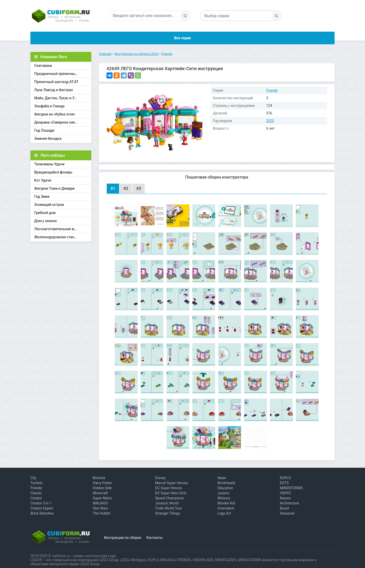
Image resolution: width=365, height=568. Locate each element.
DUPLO (285, 478)
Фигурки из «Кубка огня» (54, 114)
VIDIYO (285, 493)
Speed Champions (169, 498)
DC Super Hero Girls (170, 493)
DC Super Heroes (168, 488)
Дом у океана (45, 221)
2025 (270, 121)
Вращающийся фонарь (53, 172)
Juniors (223, 493)
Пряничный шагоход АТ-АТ (56, 82)
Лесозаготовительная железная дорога (62, 229)
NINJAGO (100, 503)
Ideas (221, 478)
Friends (272, 90)
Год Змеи (41, 196)
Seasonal (287, 513)
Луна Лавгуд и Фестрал (53, 90)
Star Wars (100, 508)
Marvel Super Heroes (171, 483)
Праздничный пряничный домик (61, 74)
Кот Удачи (42, 180)
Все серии (182, 38)
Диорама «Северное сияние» (58, 122)
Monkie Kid (226, 503)
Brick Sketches (42, 513)
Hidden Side (102, 488)
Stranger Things (167, 513)
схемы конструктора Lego (94, 556)
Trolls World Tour (168, 508)
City (33, 478)
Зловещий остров (49, 205)
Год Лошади (44, 130)
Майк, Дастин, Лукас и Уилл (57, 98)
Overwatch (225, 508)
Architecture (289, 503)
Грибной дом (45, 213)
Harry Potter (102, 483)
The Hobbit (101, 513)
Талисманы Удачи (49, 164)
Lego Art (224, 513)
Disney (160, 478)
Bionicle (99, 478)
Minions (223, 498)
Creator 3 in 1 (40, 503)
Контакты (154, 538)
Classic (36, 493)
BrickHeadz (226, 483)
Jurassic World (166, 503)
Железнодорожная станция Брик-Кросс (62, 237)
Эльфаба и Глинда (49, 106)
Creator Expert (41, 508)
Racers (285, 498)
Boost (284, 508)
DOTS (284, 483)
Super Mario (102, 498)
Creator (36, 498)
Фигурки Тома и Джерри (54, 188)
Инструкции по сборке (122, 538)
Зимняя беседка (47, 138)
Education (225, 488)
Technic (36, 483)
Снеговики (43, 66)
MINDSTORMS (291, 488)
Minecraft (100, 493)
